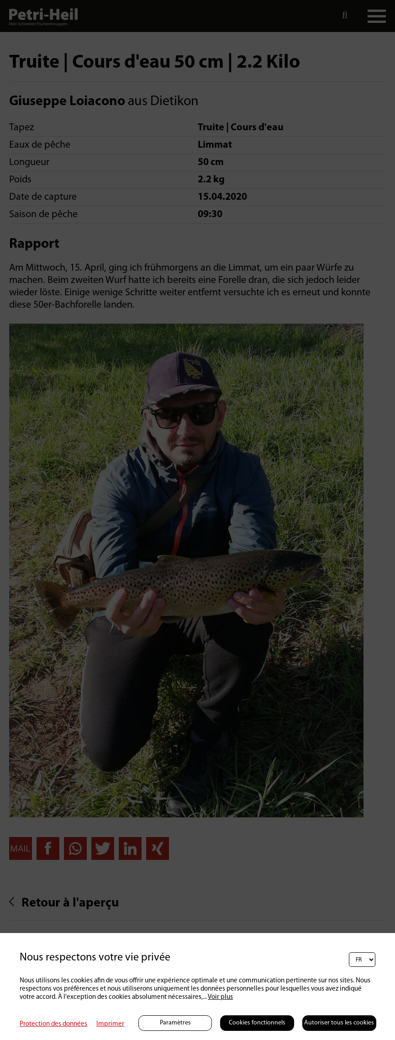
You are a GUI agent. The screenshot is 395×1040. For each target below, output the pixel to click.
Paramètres (175, 1022)
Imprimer (110, 1024)
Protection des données (53, 1024)
